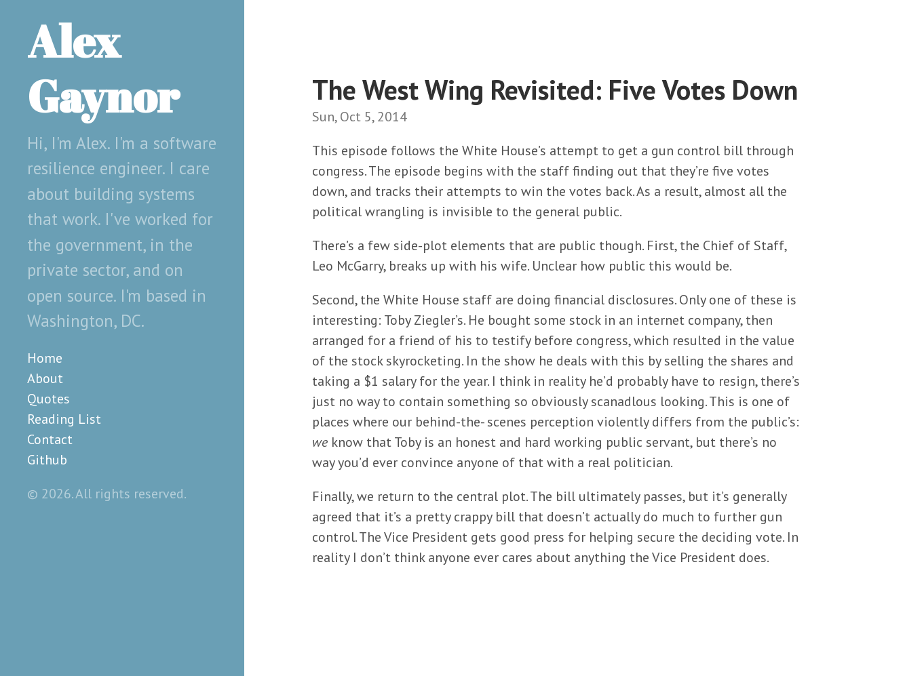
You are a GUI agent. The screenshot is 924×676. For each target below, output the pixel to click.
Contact (50, 439)
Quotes (48, 398)
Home (44, 358)
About (45, 378)
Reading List (64, 419)
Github (47, 460)
